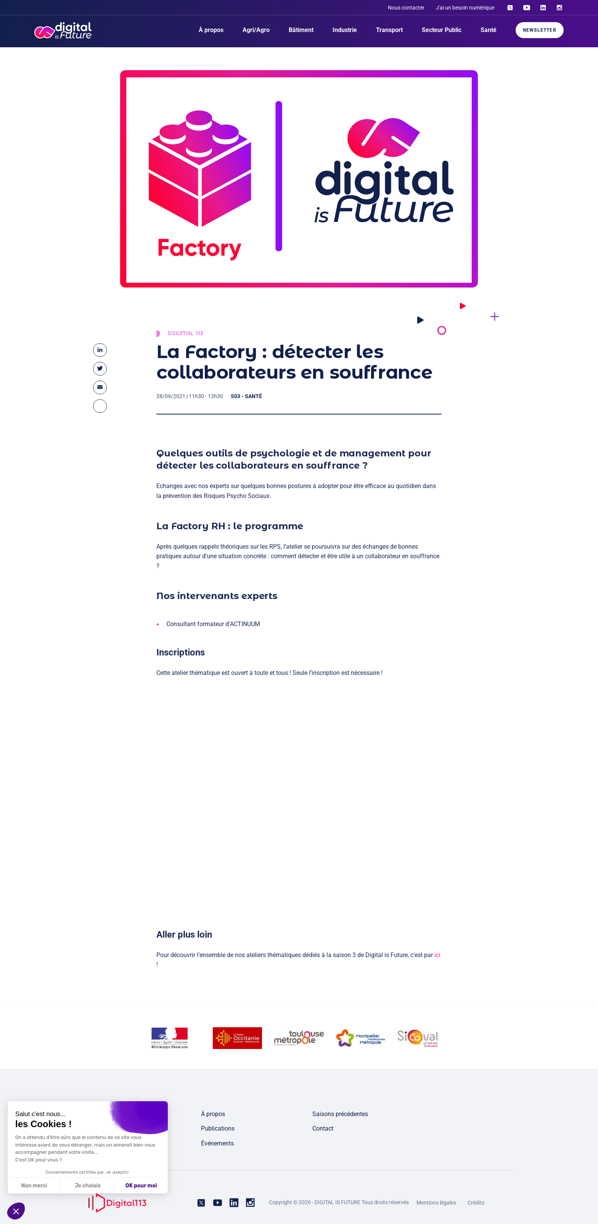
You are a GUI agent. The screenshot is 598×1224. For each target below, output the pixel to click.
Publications (218, 1128)
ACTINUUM (245, 628)
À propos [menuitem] (211, 30)
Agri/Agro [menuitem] (256, 30)
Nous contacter (406, 8)
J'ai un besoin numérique (465, 8)
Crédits (476, 1203)
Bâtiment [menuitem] (301, 30)
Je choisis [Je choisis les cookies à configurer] (60, 1185)
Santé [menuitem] (489, 30)
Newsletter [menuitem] (539, 30)
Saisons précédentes (340, 1114)
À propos (213, 1114)
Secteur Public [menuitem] (441, 30)
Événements (217, 1143)
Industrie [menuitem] (345, 30)
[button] (16, 1211)
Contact (322, 1128)
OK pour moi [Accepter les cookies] (114, 1185)
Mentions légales (436, 1203)
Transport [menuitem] (389, 30)
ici (437, 959)
